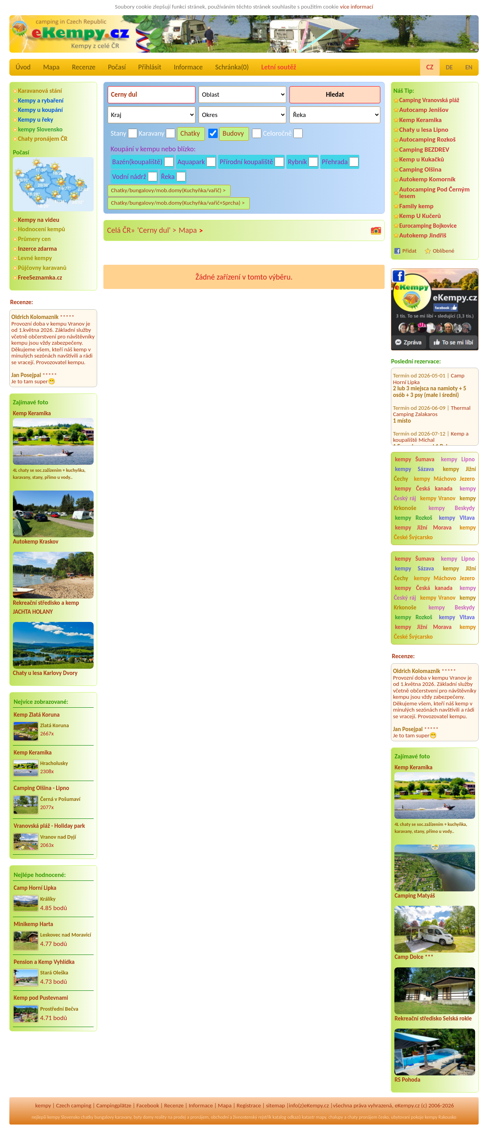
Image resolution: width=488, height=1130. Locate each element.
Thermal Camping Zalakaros (431, 403)
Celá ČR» (121, 230)
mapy (321, 1117)
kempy (43, 1105)
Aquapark (191, 162)
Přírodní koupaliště (246, 162)
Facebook (148, 1105)
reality (161, 1117)
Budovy (233, 133)
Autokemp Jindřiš (422, 235)
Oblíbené (443, 250)
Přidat (409, 250)
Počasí (117, 67)
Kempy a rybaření (41, 100)
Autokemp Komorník (427, 179)
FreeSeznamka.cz (40, 277)
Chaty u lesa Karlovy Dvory (45, 673)
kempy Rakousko (440, 1117)
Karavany (152, 133)
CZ (429, 67)
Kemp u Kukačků (421, 159)
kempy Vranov (437, 498)
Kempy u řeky (35, 119)
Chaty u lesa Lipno (423, 130)
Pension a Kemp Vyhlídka (44, 961)
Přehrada (335, 162)
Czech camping (73, 1105)
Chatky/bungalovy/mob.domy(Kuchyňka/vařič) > (168, 190)
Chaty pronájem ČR (42, 138)
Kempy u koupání (40, 109)
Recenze (84, 67)
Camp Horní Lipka (35, 887)
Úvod (23, 67)
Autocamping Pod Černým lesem (434, 192)
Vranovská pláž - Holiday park (49, 825)
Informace (188, 67)
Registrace (249, 1105)
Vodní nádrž (129, 176)
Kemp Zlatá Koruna (37, 714)
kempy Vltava (457, 517)
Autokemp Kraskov (36, 541)
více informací (356, 6)
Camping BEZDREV (424, 149)
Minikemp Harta (33, 924)
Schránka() (232, 67)
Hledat (335, 94)
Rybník (297, 162)
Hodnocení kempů (41, 229)
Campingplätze (113, 1105)
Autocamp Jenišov (423, 110)
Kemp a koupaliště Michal (430, 429)
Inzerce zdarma (37, 248)
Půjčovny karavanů (42, 267)
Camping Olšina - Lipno (41, 788)
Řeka (168, 176)
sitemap (275, 1105)
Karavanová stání (40, 90)
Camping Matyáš (414, 895)
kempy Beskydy (452, 508)
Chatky (190, 133)
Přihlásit (149, 67)
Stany (118, 133)
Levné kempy (35, 258)
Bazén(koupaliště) (137, 162)
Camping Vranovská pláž (429, 100)
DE (449, 67)
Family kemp (416, 206)
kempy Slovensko (40, 129)
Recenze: (21, 302)
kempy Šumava (414, 459)
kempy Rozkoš (413, 517)
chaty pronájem (362, 1117)
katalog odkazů (286, 1117)
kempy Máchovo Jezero (444, 478)
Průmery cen (34, 239)
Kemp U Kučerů (420, 216)
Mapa (51, 67)
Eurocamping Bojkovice (427, 225)
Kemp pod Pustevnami (41, 997)
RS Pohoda (407, 1079)
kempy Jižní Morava (423, 527)
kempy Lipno (458, 459)
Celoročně (277, 133)
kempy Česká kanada (424, 488)
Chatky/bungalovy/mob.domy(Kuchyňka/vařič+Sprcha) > (178, 202)
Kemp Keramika (32, 413)
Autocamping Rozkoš (427, 139)
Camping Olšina (420, 169)
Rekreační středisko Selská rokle (433, 1018)
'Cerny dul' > (156, 230)
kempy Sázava (414, 469)
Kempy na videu (38, 219)
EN (468, 67)
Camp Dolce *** (413, 956)
